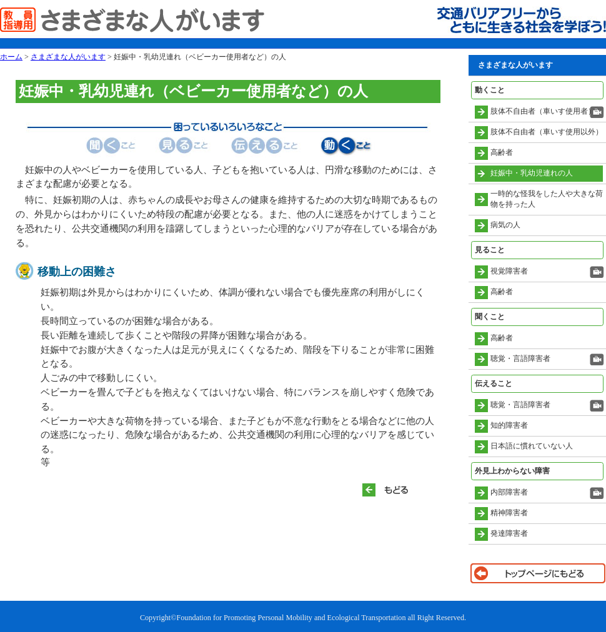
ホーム (11, 56)
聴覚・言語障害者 (520, 358)
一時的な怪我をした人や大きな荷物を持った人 (546, 199)
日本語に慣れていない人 (531, 446)
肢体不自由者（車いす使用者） (542, 111)
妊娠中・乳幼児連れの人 (531, 173)
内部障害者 (509, 492)
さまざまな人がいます (68, 56)
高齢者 (501, 152)
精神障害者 (509, 512)
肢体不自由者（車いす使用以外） (546, 131)
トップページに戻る (537, 573)
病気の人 (505, 224)
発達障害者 (509, 533)
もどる (390, 489)
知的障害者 (509, 425)
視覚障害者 (509, 271)
